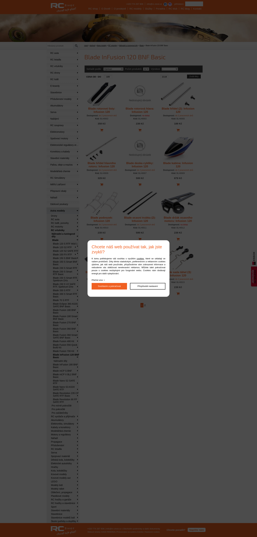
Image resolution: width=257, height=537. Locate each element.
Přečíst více (97, 280)
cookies (140, 258)
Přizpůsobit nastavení (148, 286)
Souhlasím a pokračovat (109, 286)
